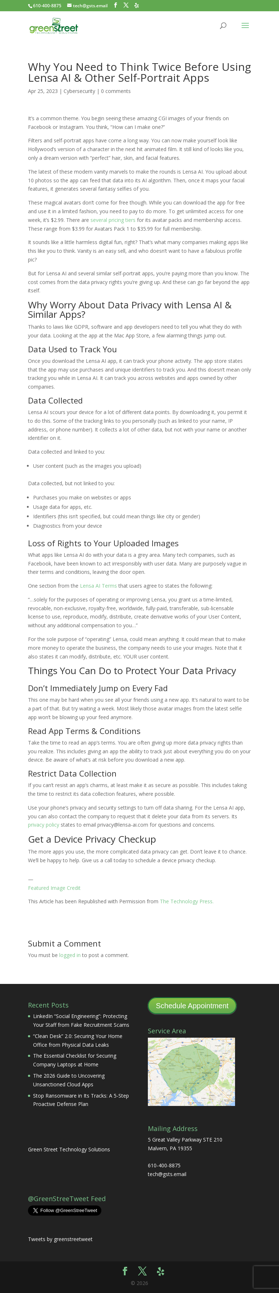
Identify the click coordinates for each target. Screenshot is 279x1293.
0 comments (116, 91)
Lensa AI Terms (98, 585)
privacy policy (43, 824)
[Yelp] (136, 5)
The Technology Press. (187, 901)
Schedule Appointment (192, 1006)
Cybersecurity (79, 91)
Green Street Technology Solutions (69, 1149)
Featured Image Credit (54, 887)
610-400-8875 (47, 6)
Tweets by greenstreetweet (60, 1239)
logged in (70, 955)
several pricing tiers (113, 219)
